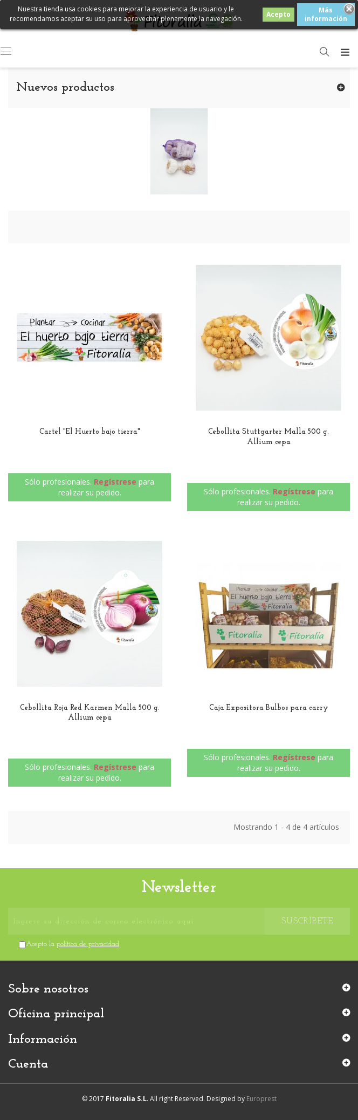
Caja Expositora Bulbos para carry (268, 708)
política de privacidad (88, 944)
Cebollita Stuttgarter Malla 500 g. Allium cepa (268, 437)
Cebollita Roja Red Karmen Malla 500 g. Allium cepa (90, 713)
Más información (326, 14)
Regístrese (115, 482)
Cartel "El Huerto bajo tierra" (89, 432)
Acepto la (72, 944)
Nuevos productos (65, 87)
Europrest (261, 1098)
